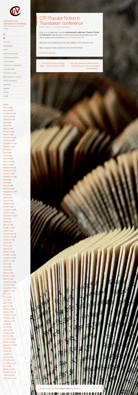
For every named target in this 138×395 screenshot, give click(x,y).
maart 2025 (7, 128)
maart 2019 (7, 273)
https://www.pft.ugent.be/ (74, 37)
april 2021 (6, 222)
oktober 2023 (7, 173)
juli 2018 (6, 294)
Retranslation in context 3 (12, 77)
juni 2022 (6, 195)
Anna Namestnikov (64, 27)
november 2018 (8, 282)
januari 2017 (7, 336)
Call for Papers (8, 61)
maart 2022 (7, 201)
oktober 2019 (8, 261)
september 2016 (9, 345)
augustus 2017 (8, 321)
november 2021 (8, 210)
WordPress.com (76, 388)
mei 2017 (6, 327)
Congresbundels (9, 69)
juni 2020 (6, 243)
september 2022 (9, 192)
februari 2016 (7, 360)
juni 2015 (6, 366)
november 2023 (8, 170)
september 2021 (9, 216)
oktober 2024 (8, 140)
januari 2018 (7, 312)
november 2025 (8, 113)
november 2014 (8, 372)
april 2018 (6, 303)
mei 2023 (6, 182)
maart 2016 (7, 357)
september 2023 (9, 176)
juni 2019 (6, 264)
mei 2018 (6, 300)
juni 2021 (6, 219)
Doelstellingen (8, 46)
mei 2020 (6, 246)
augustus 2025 (8, 119)
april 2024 (6, 155)
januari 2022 (7, 207)
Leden (5, 50)
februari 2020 (8, 252)
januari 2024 (7, 164)
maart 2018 (7, 306)
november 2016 (8, 339)
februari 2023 (7, 189)
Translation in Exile (9, 73)
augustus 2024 (8, 146)
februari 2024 (7, 161)
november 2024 (8, 137)
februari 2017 (7, 333)
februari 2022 (7, 204)
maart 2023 (7, 186)
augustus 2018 (8, 291)
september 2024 (9, 143)
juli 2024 (6, 149)
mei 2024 (6, 152)
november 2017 (8, 315)
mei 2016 (6, 351)
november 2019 (8, 258)
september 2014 (9, 378)
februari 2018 (7, 309)
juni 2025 (6, 122)
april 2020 (6, 249)
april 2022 (6, 198)
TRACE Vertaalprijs (10, 81)
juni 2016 (6, 348)
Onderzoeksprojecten (10, 57)
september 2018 (9, 288)
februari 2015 (7, 369)
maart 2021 (7, 225)
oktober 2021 (7, 213)
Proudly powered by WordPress (49, 388)
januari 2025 (7, 134)
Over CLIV (6, 42)
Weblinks (6, 88)
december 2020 (8, 234)
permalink (52, 53)
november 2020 (8, 237)
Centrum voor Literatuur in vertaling (14, 22)
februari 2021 (7, 228)
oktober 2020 (8, 240)
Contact (6, 92)
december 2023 (8, 167)
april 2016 (6, 354)
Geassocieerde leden (10, 54)
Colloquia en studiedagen (12, 65)
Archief (5, 96)
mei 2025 (6, 125)
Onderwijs (6, 84)
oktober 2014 (7, 375)
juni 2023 (6, 179)
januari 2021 (7, 231)
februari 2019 (7, 276)
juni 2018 (6, 297)
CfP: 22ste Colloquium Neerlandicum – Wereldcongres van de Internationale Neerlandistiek (85, 65)
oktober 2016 (8, 342)
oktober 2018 (8, 285)
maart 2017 (7, 330)
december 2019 (8, 255)
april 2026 (6, 107)
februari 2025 (7, 131)
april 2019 (6, 270)
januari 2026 (7, 110)
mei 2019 (6, 267)
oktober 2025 (8, 116)
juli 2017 (6, 324)
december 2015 (8, 363)
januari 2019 (7, 279)
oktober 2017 (7, 318)
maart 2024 (7, 158)
